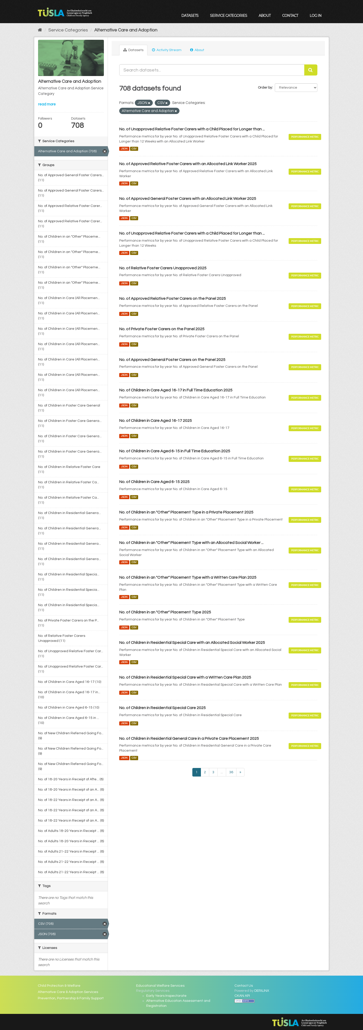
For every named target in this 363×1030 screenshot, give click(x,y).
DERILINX (261, 990)
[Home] (40, 30)
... (222, 772)
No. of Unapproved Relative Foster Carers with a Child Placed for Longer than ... (192, 129)
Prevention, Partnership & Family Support (71, 998)
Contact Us (243, 985)
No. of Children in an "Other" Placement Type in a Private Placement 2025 (186, 512)
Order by (265, 87)
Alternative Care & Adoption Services (68, 992)
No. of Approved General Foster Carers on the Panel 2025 (172, 360)
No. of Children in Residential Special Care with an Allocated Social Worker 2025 (192, 643)
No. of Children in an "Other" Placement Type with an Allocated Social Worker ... (191, 543)
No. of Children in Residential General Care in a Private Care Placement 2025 (189, 739)
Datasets (189, 15)
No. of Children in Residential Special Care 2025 (162, 708)
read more (47, 104)
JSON (124, 148)
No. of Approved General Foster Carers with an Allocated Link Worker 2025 (187, 199)
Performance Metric (305, 136)
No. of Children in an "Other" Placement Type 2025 (165, 612)
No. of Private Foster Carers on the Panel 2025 (161, 329)
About (264, 15)
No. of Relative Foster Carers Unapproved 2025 (162, 268)
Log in (315, 15)
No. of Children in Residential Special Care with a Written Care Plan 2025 (185, 677)
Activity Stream (167, 50)
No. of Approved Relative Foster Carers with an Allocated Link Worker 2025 (188, 164)
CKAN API (242, 996)
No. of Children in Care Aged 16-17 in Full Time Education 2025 (175, 390)
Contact (290, 15)
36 (231, 772)
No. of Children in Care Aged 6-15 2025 (154, 482)
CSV (134, 148)
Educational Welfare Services (160, 985)
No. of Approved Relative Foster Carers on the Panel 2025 (172, 299)
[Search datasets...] (212, 70)
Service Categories (228, 15)
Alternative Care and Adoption (125, 30)
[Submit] (310, 70)
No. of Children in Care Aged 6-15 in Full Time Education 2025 (174, 451)
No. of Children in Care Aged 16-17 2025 (155, 421)
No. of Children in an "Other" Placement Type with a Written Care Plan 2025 (187, 577)
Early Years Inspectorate (166, 996)
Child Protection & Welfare (59, 985)
